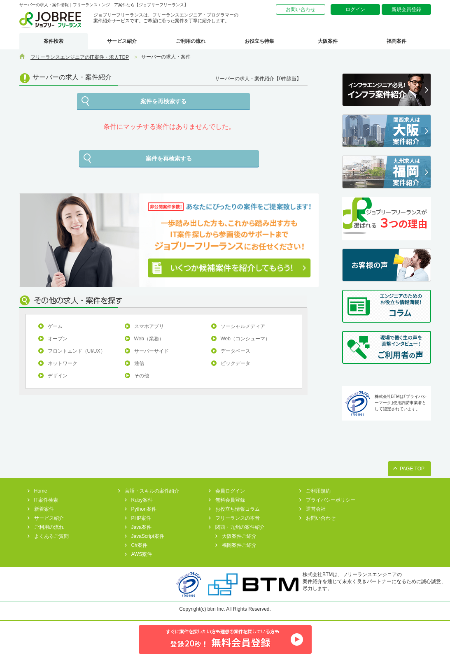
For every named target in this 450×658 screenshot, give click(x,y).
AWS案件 (141, 554)
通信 (139, 363)
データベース (235, 351)
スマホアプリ (149, 326)
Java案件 (141, 527)
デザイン (58, 376)
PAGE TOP (412, 469)
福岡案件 (396, 41)
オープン (58, 339)
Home (40, 491)
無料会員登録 (230, 500)
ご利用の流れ (190, 41)
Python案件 (143, 509)
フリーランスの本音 (237, 518)
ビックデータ (235, 363)
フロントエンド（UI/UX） (76, 351)
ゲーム (55, 326)
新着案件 (44, 509)
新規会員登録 (406, 9)
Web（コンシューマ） (245, 339)
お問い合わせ (300, 9)
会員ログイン (230, 491)
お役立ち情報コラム (237, 509)
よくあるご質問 (51, 536)
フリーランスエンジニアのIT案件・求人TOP (79, 57)
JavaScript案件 (147, 536)
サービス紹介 (122, 41)
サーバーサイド (151, 351)
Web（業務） (149, 339)
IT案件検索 (46, 500)
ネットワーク (62, 363)
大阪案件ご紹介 (239, 536)
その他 (141, 376)
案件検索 (53, 41)
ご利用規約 (318, 491)
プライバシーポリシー (330, 500)
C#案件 (139, 545)
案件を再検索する (163, 101)
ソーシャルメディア (243, 326)
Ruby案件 (142, 500)
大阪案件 (328, 41)
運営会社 (316, 509)
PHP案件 (141, 518)
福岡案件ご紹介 (239, 545)
